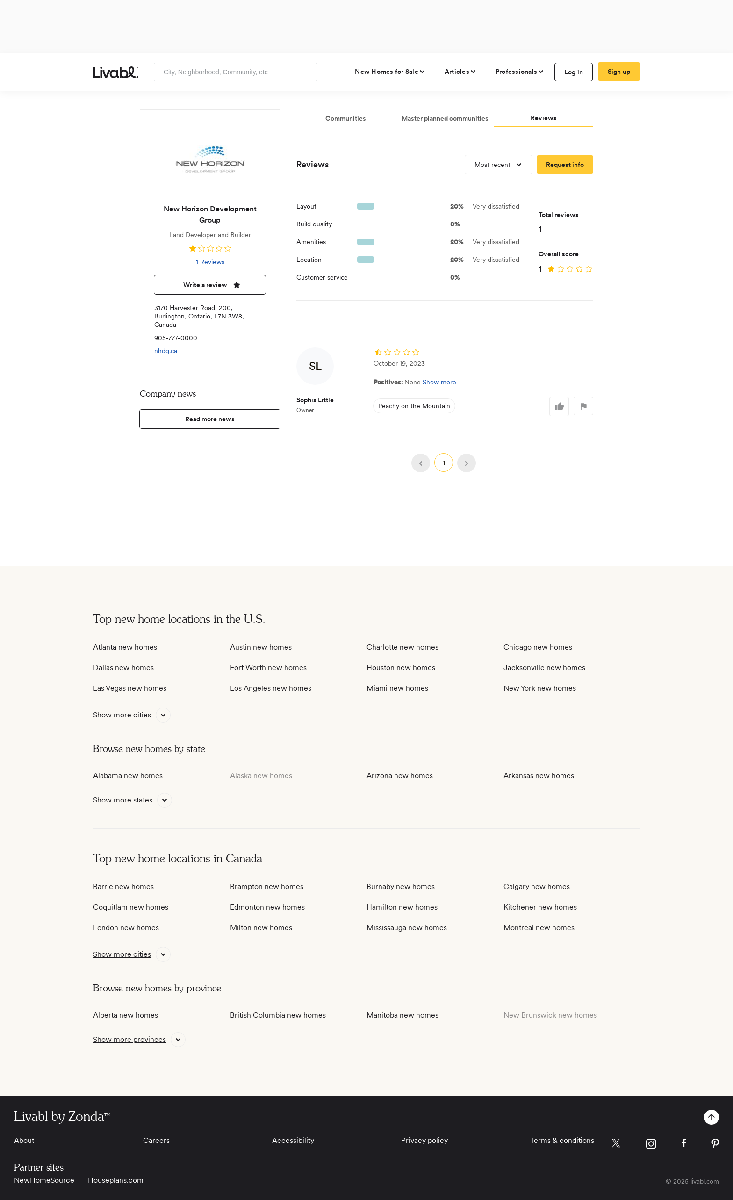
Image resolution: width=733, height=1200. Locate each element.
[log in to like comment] (559, 406)
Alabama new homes (128, 775)
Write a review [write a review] (210, 284)
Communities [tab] (345, 118)
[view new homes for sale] (390, 71)
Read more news (210, 419)
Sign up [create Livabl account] (619, 71)
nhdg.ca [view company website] (165, 350)
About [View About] (24, 1140)
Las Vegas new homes (129, 688)
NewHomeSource (44, 1180)
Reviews (312, 164)
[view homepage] (115, 72)
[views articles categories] (460, 71)
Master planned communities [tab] (445, 118)
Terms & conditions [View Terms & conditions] (562, 1140)
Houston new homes (400, 667)
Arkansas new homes (538, 775)
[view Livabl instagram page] (651, 1145)
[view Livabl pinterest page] (715, 1145)
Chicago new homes (537, 647)
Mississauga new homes (406, 927)
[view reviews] (210, 248)
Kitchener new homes (540, 907)
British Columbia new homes (278, 1015)
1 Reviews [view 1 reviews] (210, 262)
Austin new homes (261, 647)
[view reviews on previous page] (420, 463)
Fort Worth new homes (268, 667)
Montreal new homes (539, 927)
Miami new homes (397, 688)
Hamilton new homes (402, 907)
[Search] (306, 72)
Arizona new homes (399, 775)
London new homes (126, 927)
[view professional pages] (520, 71)
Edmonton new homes (267, 907)
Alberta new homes (125, 1015)
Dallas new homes (123, 667)
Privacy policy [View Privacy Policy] (424, 1140)
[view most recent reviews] (498, 164)
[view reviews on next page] (466, 463)
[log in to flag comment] (583, 406)
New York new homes (539, 688)
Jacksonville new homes (544, 667)
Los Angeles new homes (270, 688)
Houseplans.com (116, 1180)
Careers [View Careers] (156, 1140)
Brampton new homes (266, 886)
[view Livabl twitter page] (615, 1145)
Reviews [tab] (544, 118)
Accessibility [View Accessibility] (293, 1140)
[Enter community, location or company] (235, 72)
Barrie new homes (123, 886)
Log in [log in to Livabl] (573, 72)
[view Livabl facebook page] (684, 1144)
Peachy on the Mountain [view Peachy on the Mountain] (414, 406)
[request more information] (565, 164)
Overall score (559, 254)
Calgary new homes (536, 886)
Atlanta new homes (125, 647)
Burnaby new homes (400, 886)
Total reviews (559, 214)
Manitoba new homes (402, 1015)
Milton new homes (261, 927)
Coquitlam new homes (130, 907)
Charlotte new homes (402, 647)
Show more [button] (439, 382)
